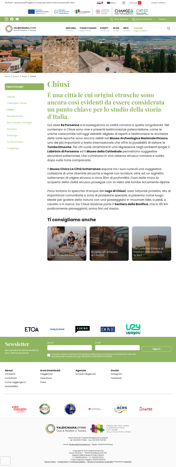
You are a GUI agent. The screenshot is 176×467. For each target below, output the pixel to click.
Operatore (46, 378)
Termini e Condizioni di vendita (100, 462)
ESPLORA (71, 29)
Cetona (11, 96)
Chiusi (10, 109)
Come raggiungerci (15, 382)
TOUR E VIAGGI (88, 29)
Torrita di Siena (15, 141)
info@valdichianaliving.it (79, 444)
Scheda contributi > (158, 3)
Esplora (16, 76)
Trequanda (13, 148)
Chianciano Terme (17, 103)
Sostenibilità (11, 386)
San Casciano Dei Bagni (19, 122)
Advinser (127, 462)
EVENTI (104, 29)
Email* (98, 343)
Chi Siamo (10, 374)
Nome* (50, 343)
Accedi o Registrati (85, 374)
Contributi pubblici (78, 462)
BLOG (116, 29)
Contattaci (11, 378)
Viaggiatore (46, 374)
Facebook (116, 378)
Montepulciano (15, 116)
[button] (143, 19)
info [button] (126, 29)
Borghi (24, 76)
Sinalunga (12, 135)
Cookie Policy (63, 462)
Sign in (156, 349)
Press (43, 382)
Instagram (116, 374)
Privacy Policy (50, 462)
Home (7, 76)
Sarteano (12, 129)
